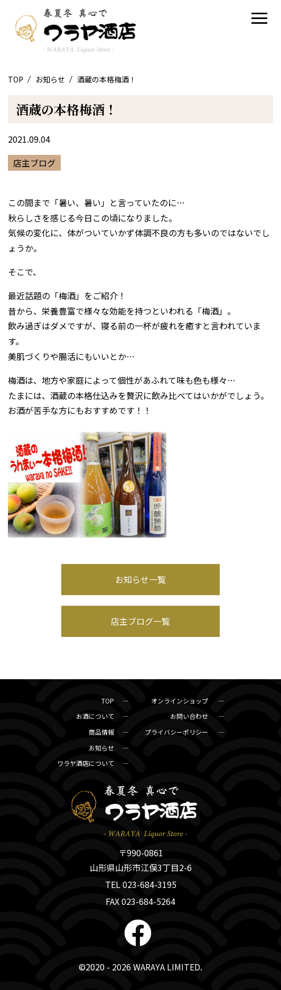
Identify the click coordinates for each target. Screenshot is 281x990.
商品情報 (101, 731)
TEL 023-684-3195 (140, 884)
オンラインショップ (180, 700)
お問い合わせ (190, 715)
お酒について (95, 715)
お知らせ (51, 79)
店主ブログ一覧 (140, 621)
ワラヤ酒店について (85, 762)
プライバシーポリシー (177, 731)
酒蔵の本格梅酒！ (66, 109)
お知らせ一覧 (140, 579)
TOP (16, 79)
